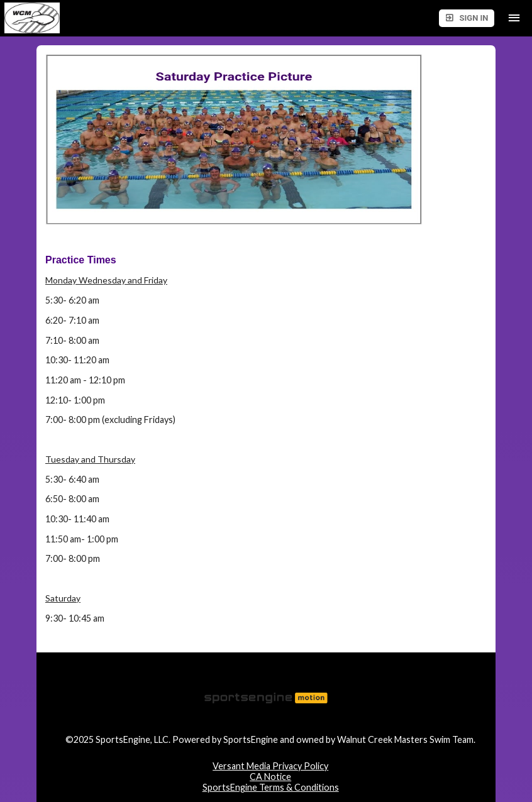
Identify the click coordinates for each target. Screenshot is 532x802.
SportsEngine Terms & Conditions (270, 787)
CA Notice (270, 776)
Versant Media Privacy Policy (270, 766)
